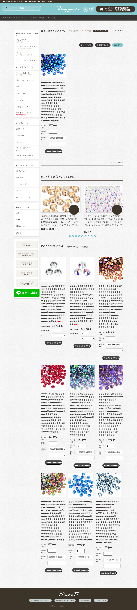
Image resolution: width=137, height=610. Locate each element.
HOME (5, 18)
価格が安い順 (103, 45)
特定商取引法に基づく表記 (65, 600)
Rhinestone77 (58, 606)
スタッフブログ (101, 600)
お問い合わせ (85, 600)
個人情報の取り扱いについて (40, 600)
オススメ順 (86, 45)
